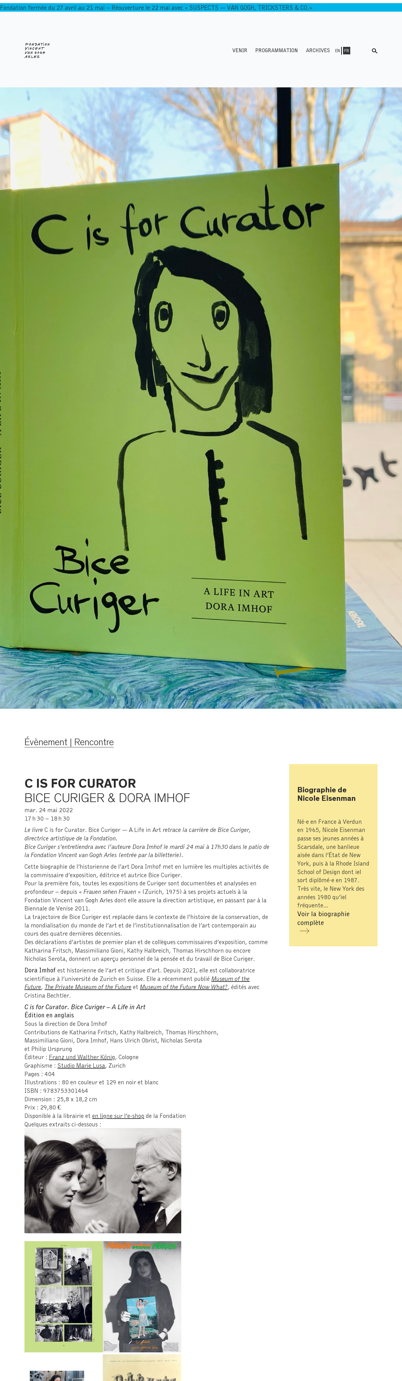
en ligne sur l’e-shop (118, 1115)
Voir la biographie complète (323, 918)
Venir (239, 50)
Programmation (276, 50)
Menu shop (362, 50)
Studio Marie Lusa (81, 1065)
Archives (318, 50)
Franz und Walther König (82, 1056)
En (337, 50)
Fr (346, 50)
